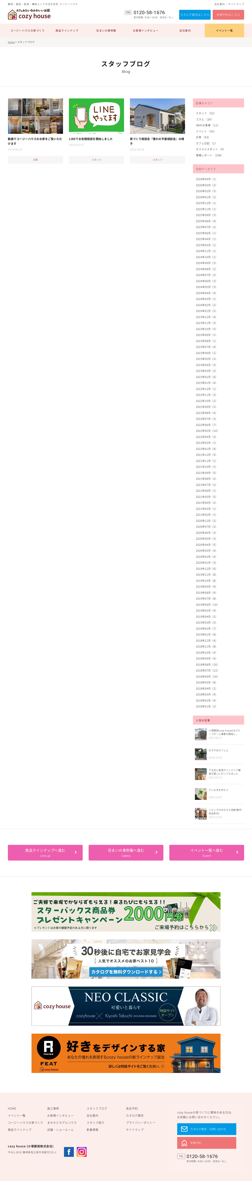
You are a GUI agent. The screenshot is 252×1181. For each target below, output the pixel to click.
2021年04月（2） (207, 502)
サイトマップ (236, 4)
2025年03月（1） (207, 245)
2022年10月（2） (207, 401)
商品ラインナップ (67, 30)
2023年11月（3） (207, 323)
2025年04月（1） (207, 239)
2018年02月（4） (207, 700)
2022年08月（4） (207, 413)
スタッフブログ (97, 1108)
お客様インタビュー (146, 30)
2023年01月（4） (207, 382)
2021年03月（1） (207, 508)
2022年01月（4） (207, 449)
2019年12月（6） (207, 568)
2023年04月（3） (207, 365)
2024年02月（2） (207, 305)
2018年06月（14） (208, 676)
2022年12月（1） (207, 389)
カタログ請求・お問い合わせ (208, 1129)
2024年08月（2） (207, 269)
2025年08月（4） (207, 221)
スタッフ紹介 (95, 1122)
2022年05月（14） (208, 430)
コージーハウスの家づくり (27, 30)
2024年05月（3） (207, 287)
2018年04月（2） (207, 688)
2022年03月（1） (207, 442)
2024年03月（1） (207, 299)
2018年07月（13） (208, 670)
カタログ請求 (135, 1115)
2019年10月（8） (207, 580)
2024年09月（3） (207, 263)
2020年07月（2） (207, 526)
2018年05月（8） (207, 682)
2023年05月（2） (207, 359)
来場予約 (195, 1143)
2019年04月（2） (207, 616)
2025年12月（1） (207, 203)
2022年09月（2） (207, 406)
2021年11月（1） (207, 460)
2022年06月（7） (207, 425)
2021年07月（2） (207, 484)
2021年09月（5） (207, 472)
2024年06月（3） (207, 281)
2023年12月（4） (207, 317)
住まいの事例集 (106, 30)
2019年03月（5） (207, 622)
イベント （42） (206, 131)
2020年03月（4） (207, 550)
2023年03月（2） (207, 371)
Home (11, 42)
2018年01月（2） (207, 706)
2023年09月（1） (207, 335)
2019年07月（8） (207, 598)
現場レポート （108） (209, 155)
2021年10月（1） (207, 466)
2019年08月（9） (207, 592)
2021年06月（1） (207, 490)
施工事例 (53, 1108)
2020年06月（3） (207, 532)
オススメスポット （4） (211, 149)
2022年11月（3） (207, 394)
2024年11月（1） (207, 251)
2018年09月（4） (207, 658)
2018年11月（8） (207, 646)
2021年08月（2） (207, 478)
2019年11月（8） (207, 574)
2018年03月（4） (207, 694)
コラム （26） (205, 119)
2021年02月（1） (207, 514)
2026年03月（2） (207, 185)
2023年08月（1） (207, 341)
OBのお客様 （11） (208, 125)
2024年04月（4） (207, 293)
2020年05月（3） (207, 538)
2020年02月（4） (207, 556)
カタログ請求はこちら (195, 15)
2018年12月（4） (207, 640)
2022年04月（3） (207, 437)
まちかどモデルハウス (62, 1122)
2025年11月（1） (207, 209)
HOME (12, 1108)
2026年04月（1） (207, 179)
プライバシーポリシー (141, 1122)
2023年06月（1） (207, 353)
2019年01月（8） (207, 634)
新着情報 (92, 1129)
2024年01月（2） (207, 311)
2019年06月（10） (208, 604)
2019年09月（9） (207, 586)
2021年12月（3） (207, 454)
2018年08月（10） (208, 664)
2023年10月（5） (207, 329)
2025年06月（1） (207, 233)
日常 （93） (203, 137)
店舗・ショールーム (60, 1129)
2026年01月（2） (207, 197)
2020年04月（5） (207, 544)
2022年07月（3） (207, 418)
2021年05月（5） (207, 496)
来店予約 (132, 1108)
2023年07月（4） (207, 347)
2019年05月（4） (207, 610)
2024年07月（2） (207, 275)
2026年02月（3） (207, 191)
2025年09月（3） (207, 215)
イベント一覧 (224, 30)
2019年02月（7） (207, 628)
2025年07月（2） (207, 227)
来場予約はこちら (228, 15)
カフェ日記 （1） (207, 143)
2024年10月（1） (207, 257)
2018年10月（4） (207, 652)
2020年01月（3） (207, 562)
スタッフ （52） (206, 113)
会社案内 (219, 4)
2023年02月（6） (207, 377)
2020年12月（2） (207, 520)
